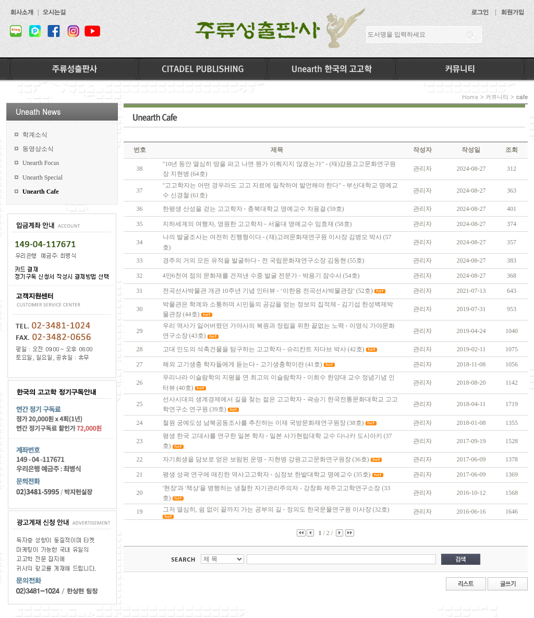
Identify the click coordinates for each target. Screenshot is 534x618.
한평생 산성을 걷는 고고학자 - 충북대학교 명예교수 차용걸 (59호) (253, 208)
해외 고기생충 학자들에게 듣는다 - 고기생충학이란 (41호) (242, 364)
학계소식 (34, 134)
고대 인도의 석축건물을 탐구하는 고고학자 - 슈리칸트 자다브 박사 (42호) (264, 349)
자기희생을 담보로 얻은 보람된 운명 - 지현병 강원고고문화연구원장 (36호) (266, 459)
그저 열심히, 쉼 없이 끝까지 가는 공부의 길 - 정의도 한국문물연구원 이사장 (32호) (276, 509)
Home (470, 97)
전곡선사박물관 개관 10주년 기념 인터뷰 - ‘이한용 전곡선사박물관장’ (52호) (268, 290)
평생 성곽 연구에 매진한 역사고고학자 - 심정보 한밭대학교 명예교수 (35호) (267, 474)
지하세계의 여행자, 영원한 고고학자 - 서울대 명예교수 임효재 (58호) (257, 224)
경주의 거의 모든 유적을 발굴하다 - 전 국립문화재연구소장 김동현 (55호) (264, 260)
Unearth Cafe (40, 191)
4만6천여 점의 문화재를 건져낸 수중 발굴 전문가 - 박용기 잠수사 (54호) (261, 275)
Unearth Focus (40, 163)
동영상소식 (38, 148)
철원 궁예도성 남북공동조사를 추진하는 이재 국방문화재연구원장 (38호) (263, 422)
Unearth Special (42, 177)
